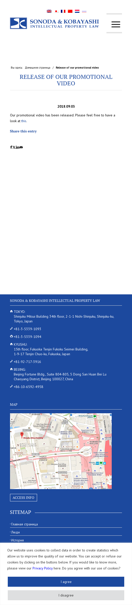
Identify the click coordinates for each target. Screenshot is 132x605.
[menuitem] (113, 25)
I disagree (66, 595)
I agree (66, 581)
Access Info (23, 497)
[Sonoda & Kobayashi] (55, 23)
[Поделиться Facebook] (11, 147)
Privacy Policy (43, 568)
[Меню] (113, 25)
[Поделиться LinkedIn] (17, 147)
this (23, 121)
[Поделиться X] (14, 147)
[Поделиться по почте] (21, 147)
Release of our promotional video (66, 80)
